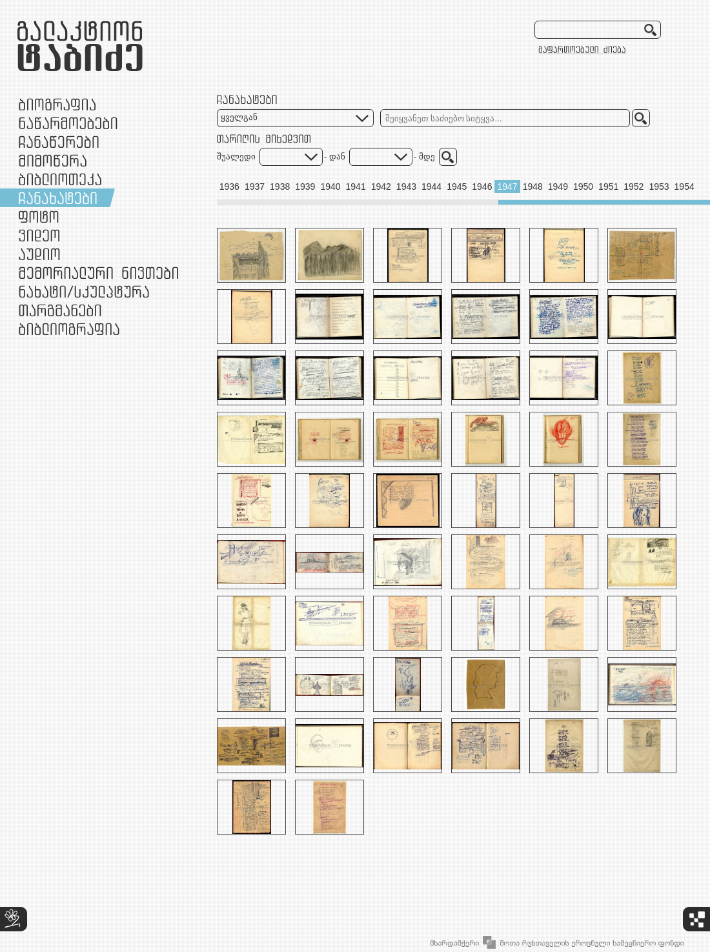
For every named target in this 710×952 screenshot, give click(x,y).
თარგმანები (60, 310)
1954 (684, 186)
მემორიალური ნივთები (98, 272)
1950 (583, 186)
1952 (634, 186)
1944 (431, 186)
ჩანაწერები (59, 141)
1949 (558, 186)
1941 (356, 186)
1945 (457, 186)
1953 (659, 186)
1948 (533, 186)
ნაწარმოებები (68, 123)
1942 (381, 186)
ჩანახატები (58, 197)
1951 (608, 186)
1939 (305, 186)
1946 (482, 186)
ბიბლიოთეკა (60, 179)
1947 (507, 186)
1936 (229, 186)
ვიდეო (39, 235)
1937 (255, 186)
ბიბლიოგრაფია (69, 328)
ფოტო (39, 216)
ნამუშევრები (84, 291)
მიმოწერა (52, 160)
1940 (330, 186)
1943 (406, 186)
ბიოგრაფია (57, 104)
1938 (280, 186)
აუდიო (39, 254)
